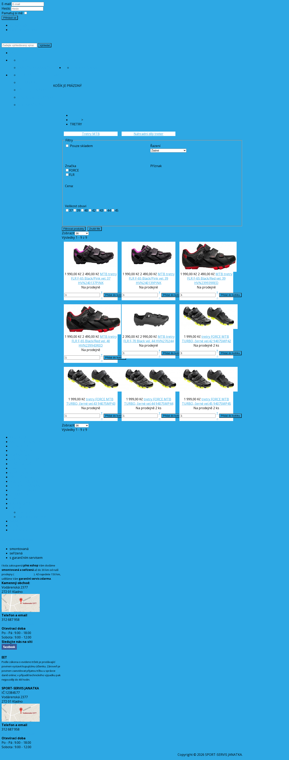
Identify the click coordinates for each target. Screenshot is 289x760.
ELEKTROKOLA (21, 450)
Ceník (22, 60)
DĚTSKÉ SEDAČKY (23, 490)
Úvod (14, 53)
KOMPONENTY (21, 472)
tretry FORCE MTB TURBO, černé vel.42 (205, 338)
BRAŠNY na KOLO (23, 455)
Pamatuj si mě (12, 13)
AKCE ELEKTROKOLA (25, 441)
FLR (71, 174)
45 (116, 210)
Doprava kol (29, 82)
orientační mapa (24, 574)
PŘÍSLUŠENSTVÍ (22, 477)
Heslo (6, 8)
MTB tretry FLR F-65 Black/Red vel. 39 (210, 276)
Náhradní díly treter (148, 134)
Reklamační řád (31, 104)
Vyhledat (45, 45)
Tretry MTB (91, 134)
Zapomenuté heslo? (25, 29)
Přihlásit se (9, 17)
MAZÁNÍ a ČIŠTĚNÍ (24, 503)
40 (86, 210)
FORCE (74, 170)
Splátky (24, 75)
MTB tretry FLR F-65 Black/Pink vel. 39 (152, 276)
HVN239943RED (91, 345)
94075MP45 (222, 403)
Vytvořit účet (19, 25)
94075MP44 (164, 403)
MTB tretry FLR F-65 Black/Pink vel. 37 (94, 276)
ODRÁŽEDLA (19, 494)
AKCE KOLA (18, 437)
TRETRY (16, 508)
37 (71, 210)
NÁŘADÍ (16, 521)
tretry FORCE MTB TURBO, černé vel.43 (89, 401)
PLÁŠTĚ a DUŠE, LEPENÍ (28, 464)
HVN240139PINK (148, 283)
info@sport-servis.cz (18, 624)
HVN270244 (165, 341)
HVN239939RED (206, 283)
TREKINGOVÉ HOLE (24, 530)
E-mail (6, 4)
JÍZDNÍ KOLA (19, 446)
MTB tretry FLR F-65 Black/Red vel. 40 (94, 338)
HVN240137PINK (91, 283)
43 (101, 210)
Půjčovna (88, 67)
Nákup (58, 75)
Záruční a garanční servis (40, 67)
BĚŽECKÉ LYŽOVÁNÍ (24, 481)
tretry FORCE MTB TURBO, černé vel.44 (147, 401)
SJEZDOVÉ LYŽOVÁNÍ (25, 486)
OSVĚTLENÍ (18, 468)
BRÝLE (14, 499)
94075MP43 (106, 403)
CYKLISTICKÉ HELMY (25, 459)
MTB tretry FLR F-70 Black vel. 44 (149, 338)
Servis (68, 60)
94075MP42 (222, 341)
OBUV (14, 525)
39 (78, 210)
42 (94, 210)
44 (109, 210)
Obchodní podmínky (35, 97)
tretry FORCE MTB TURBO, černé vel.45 (205, 401)
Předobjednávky (32, 90)
